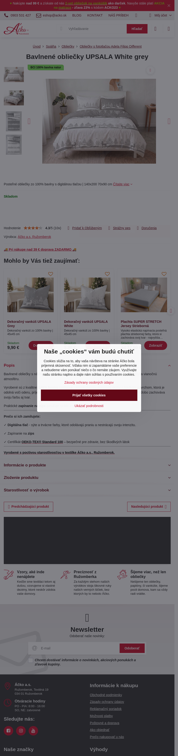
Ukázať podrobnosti (89, 406)
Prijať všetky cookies (89, 395)
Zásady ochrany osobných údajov (89, 382)
